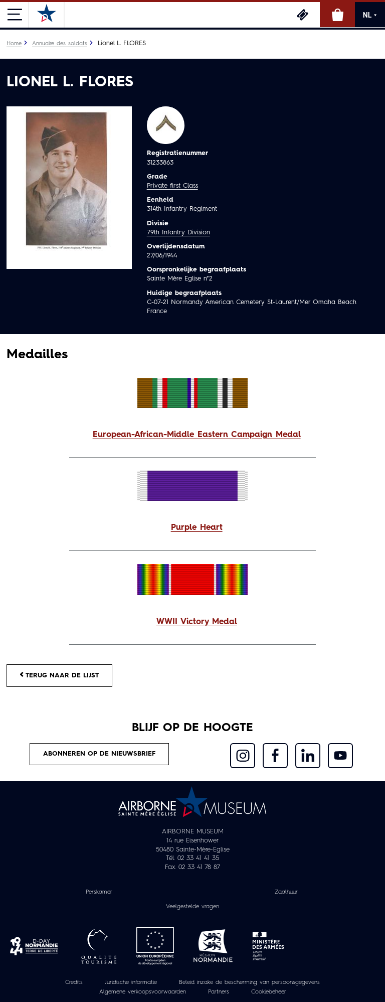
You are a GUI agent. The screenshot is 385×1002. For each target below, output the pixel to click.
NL (370, 15)
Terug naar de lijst (59, 675)
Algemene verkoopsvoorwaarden (142, 992)
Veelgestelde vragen (192, 907)
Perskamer (99, 892)
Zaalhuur (286, 892)
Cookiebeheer (268, 992)
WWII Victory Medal (196, 622)
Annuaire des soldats (59, 44)
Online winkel (337, 14)
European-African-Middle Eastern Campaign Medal (197, 435)
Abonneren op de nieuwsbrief (99, 754)
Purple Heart (197, 528)
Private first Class (172, 186)
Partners (218, 992)
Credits (74, 982)
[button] (192, 435)
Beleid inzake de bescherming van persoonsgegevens (249, 982)
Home (14, 44)
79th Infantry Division (178, 232)
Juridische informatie (131, 982)
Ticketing (302, 14)
